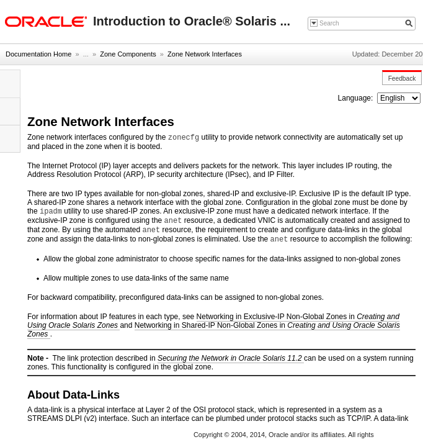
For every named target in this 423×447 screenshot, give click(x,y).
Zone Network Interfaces (204, 54)
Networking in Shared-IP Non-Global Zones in (213, 329)
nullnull (399, 98)
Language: (356, 98)
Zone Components (128, 54)
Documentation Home (38, 54)
